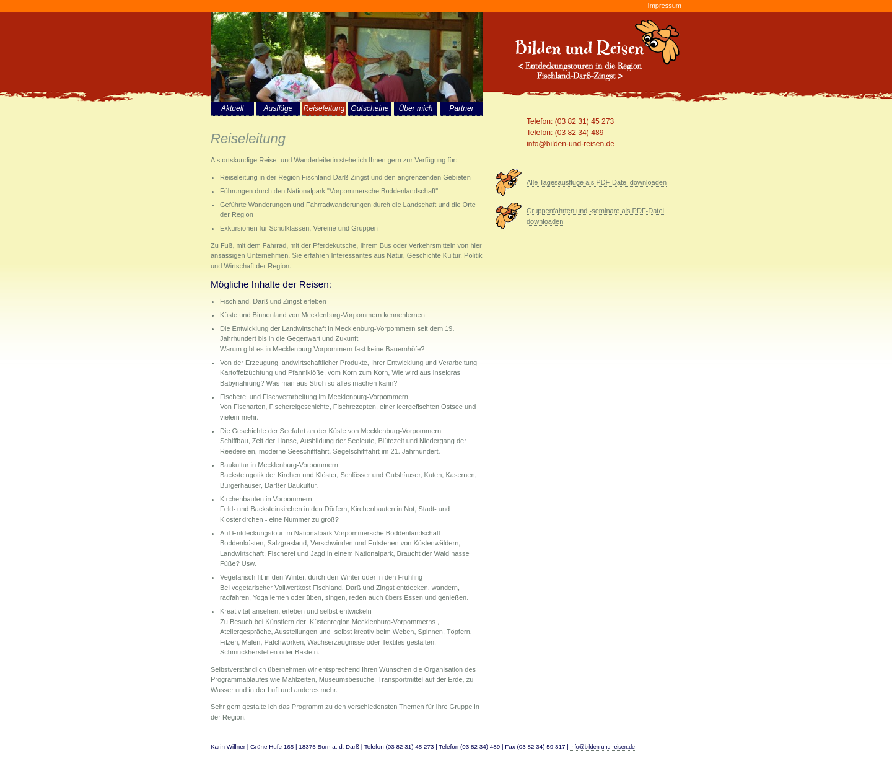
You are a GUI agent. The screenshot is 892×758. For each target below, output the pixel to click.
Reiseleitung (324, 108)
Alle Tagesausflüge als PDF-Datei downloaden (597, 182)
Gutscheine (369, 108)
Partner (461, 108)
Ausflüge (277, 108)
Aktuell (232, 108)
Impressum (664, 5)
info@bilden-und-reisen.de (570, 143)
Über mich (415, 108)
